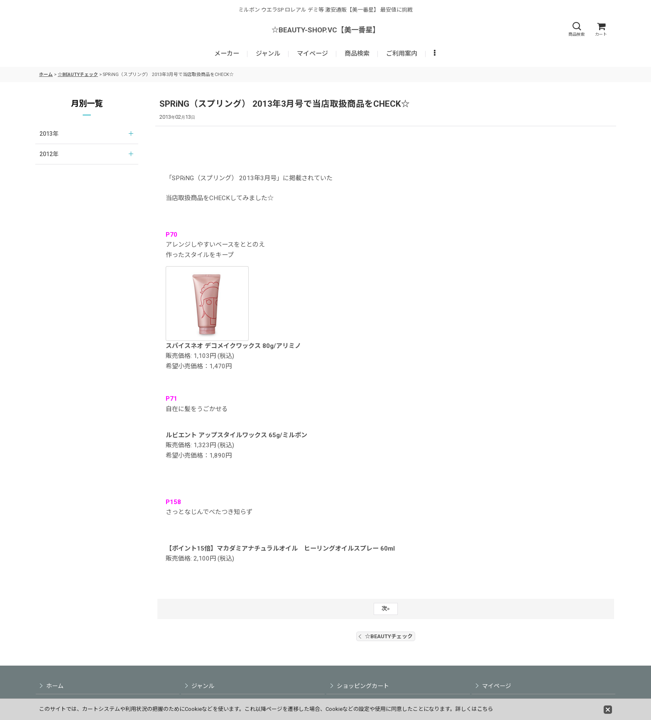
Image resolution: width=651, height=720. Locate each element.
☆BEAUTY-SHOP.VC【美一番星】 (325, 30)
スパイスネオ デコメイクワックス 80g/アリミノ (233, 346)
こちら (485, 709)
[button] (576, 29)
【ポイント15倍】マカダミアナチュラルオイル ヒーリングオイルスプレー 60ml (280, 548)
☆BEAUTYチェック (386, 636)
